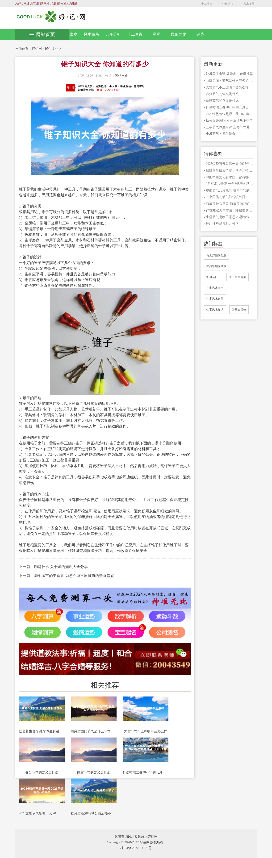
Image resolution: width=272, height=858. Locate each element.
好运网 (37, 48)
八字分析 (113, 34)
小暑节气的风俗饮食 (220, 134)
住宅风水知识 (214, 309)
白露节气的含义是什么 (93, 772)
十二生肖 (207, 3)
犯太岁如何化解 (216, 255)
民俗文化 (178, 34)
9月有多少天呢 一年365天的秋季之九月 (229, 184)
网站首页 (42, 34)
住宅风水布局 (214, 298)
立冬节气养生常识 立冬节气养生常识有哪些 (229, 127)
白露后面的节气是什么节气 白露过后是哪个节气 (94, 731)
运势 (200, 34)
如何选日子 (213, 277)
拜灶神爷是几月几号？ (222, 223)
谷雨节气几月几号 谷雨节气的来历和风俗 (229, 190)
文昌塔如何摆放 (216, 266)
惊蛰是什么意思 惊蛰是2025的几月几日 (229, 204)
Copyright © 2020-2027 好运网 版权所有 (135, 842)
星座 (156, 34)
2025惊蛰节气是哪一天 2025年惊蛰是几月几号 (42, 813)
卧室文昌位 (239, 309)
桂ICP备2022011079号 (136, 848)
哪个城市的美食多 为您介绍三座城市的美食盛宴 (74, 576)
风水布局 (249, 3)
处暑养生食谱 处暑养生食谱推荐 (42, 731)
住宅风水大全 (214, 288)
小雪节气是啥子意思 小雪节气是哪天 (229, 217)
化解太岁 (228, 3)
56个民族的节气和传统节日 (225, 197)
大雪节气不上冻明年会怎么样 (145, 731)
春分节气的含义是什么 (41, 772)
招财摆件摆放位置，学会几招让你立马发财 (229, 170)
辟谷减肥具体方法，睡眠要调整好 (229, 210)
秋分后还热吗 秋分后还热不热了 (94, 813)
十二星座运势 (237, 277)
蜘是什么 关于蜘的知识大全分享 (61, 567)
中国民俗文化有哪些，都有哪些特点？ (229, 177)
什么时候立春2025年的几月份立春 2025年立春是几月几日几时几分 (145, 772)
